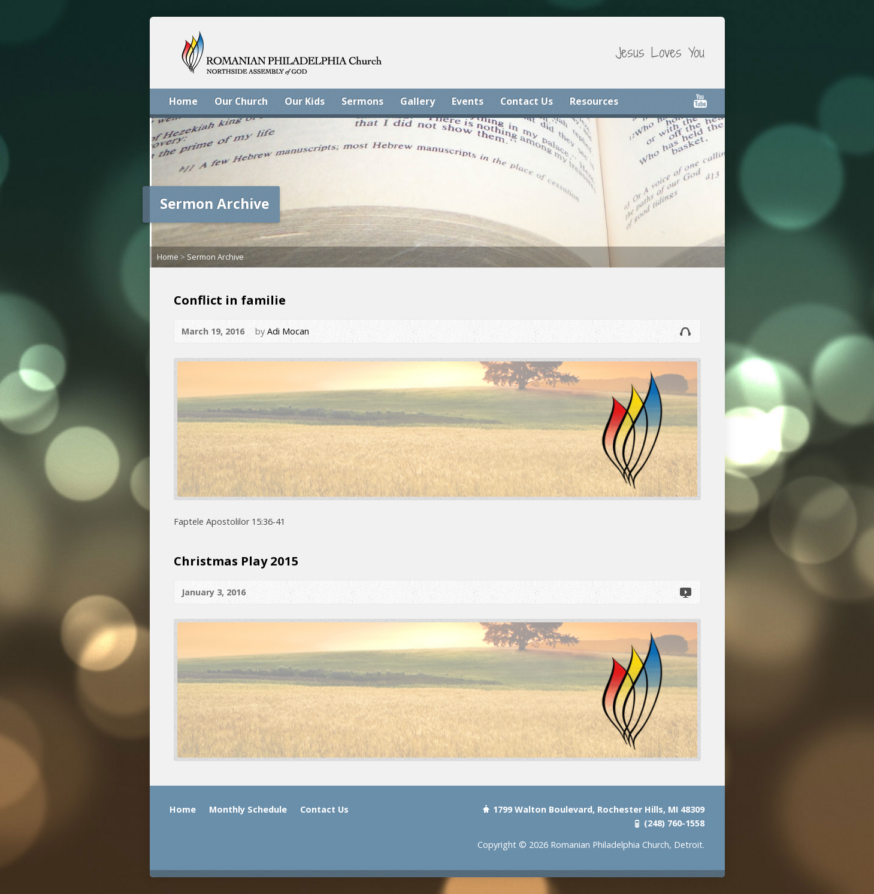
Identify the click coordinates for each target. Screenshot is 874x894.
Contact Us (526, 101)
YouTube (700, 101)
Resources (594, 101)
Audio (685, 331)
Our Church (241, 101)
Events (467, 101)
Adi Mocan (288, 331)
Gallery (417, 101)
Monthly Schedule (248, 809)
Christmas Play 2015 (236, 560)
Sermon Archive (215, 256)
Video (685, 592)
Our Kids (305, 101)
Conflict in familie (230, 299)
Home (183, 101)
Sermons (362, 101)
